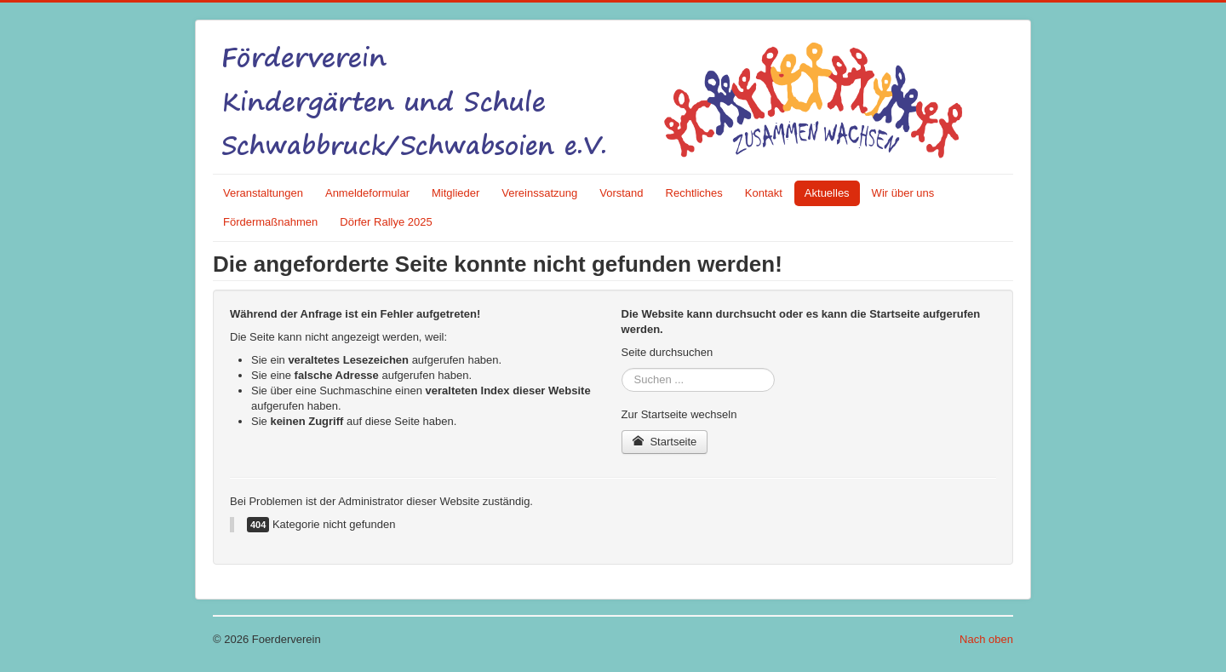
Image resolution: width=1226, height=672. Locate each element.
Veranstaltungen (263, 193)
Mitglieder (455, 193)
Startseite (665, 441)
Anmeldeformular (367, 193)
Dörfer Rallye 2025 (386, 221)
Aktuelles (827, 193)
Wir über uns (903, 193)
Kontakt (763, 193)
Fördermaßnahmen (270, 221)
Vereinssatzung (539, 193)
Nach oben (986, 639)
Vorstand (621, 193)
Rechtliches (694, 193)
